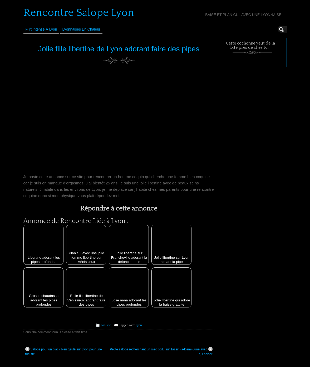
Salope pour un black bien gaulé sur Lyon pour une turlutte (63, 351)
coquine (106, 325)
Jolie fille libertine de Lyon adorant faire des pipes (118, 49)
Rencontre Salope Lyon (78, 12)
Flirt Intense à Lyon (41, 29)
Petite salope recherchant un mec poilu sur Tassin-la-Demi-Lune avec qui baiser (161, 351)
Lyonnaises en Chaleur (81, 29)
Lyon (139, 325)
